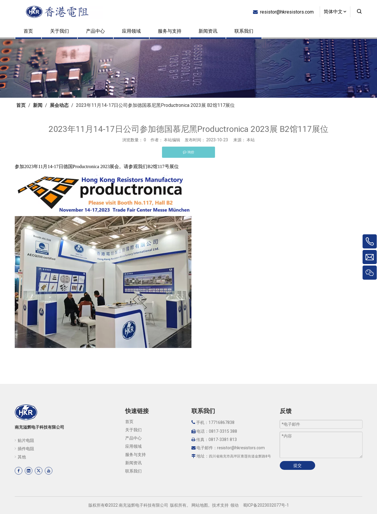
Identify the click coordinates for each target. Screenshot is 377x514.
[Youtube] (48, 471)
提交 (297, 465)
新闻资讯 (208, 31)
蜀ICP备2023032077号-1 (266, 505)
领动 (234, 505)
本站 (251, 139)
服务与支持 (169, 31)
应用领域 (131, 31)
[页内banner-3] (188, 68)
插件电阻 (26, 448)
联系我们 (243, 31)
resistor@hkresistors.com (286, 11)
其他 (22, 457)
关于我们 (59, 31)
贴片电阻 (26, 440)
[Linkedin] (28, 471)
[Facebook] (18, 471)
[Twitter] (38, 471)
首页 (28, 31)
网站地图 (199, 505)
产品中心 (95, 31)
